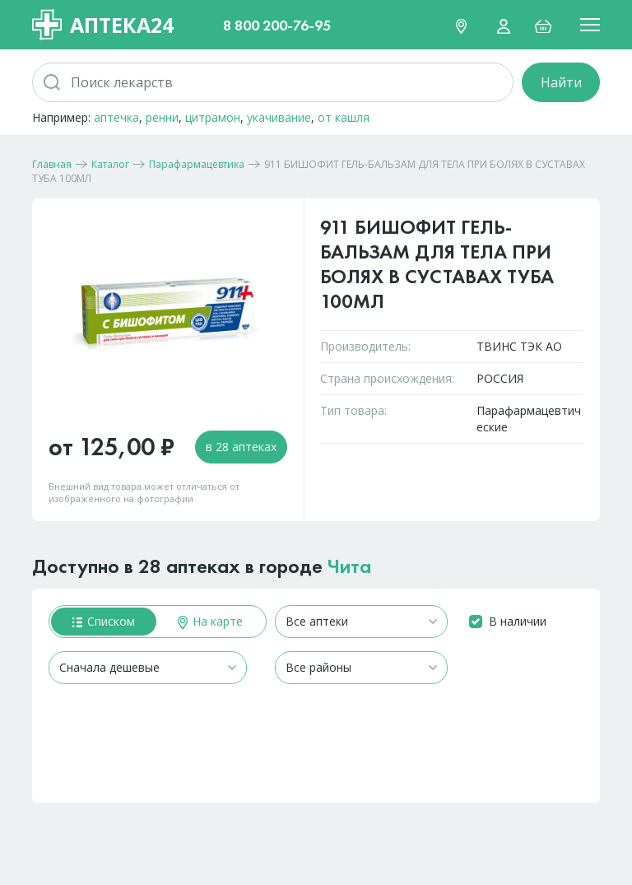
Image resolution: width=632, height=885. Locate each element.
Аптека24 (103, 24)
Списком (103, 621)
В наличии (517, 621)
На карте (210, 621)
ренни (162, 117)
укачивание (279, 117)
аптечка (116, 117)
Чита (349, 566)
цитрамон (212, 117)
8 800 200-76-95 (277, 25)
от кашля (343, 117)
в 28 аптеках (241, 446)
